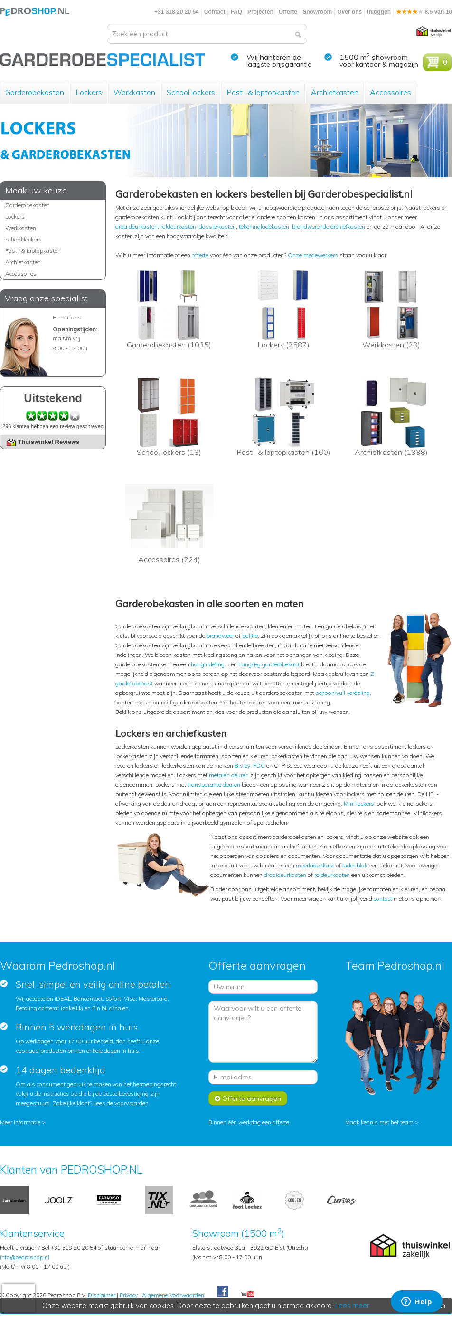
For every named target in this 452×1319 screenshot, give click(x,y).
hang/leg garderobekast (269, 664)
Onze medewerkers (313, 255)
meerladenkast (315, 865)
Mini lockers (359, 803)
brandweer (220, 635)
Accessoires (390, 92)
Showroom (317, 12)
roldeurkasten (178, 226)
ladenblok (354, 865)
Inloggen (379, 12)
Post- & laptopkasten (263, 92)
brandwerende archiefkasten (328, 226)
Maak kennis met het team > (382, 1122)
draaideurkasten (136, 226)
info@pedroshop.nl (24, 1257)
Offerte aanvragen (248, 1098)
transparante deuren (214, 784)
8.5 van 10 (424, 12)
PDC (259, 765)
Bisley (242, 765)
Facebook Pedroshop (222, 1292)
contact (383, 898)
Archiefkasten (334, 92)
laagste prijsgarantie (278, 64)
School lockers (191, 92)
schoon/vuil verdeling (343, 692)
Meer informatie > (23, 1122)
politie (250, 635)
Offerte (288, 12)
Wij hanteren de (273, 57)
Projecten (260, 12)
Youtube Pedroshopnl (247, 1294)
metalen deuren (229, 775)
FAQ (236, 12)
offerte (200, 255)
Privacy (129, 1295)
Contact (215, 12)
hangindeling (208, 664)
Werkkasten (134, 92)
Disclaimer (101, 1295)
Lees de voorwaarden (121, 1103)
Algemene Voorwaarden (173, 1295)
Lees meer (353, 1305)
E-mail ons (67, 317)
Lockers (88, 92)
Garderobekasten (34, 92)
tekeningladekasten (264, 226)
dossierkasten (217, 226)
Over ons (349, 12)
